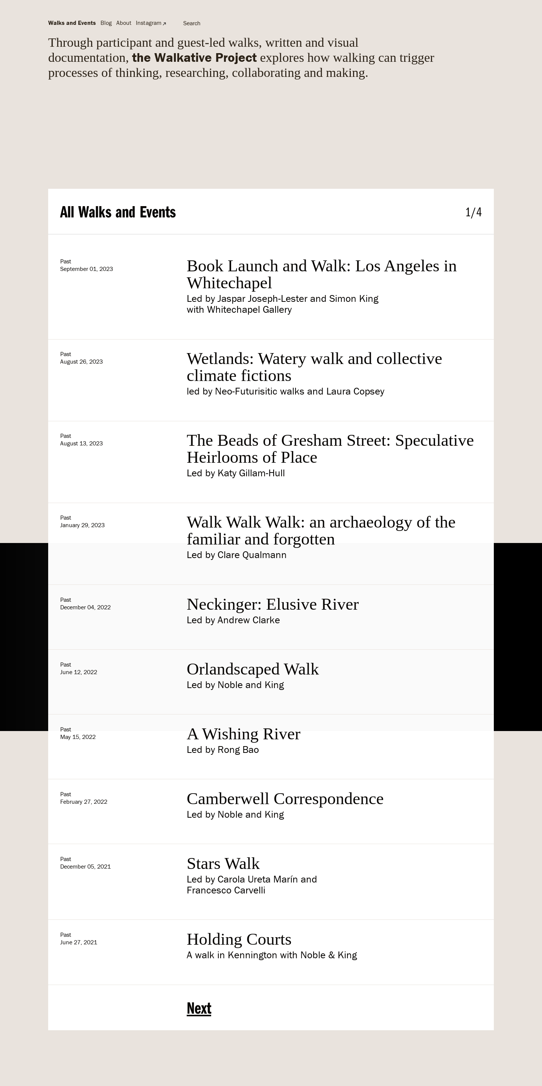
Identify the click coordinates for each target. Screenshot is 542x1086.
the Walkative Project (194, 57)
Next (199, 1007)
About (123, 22)
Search (192, 23)
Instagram (148, 22)
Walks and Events (72, 22)
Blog (106, 22)
